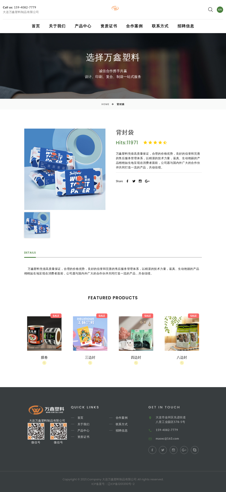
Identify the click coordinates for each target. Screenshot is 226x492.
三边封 (90, 357)
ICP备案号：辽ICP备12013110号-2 (113, 484)
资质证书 (108, 26)
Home (105, 104)
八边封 (182, 357)
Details (30, 253)
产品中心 (83, 26)
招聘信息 (185, 26)
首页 (36, 26)
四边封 (136, 357)
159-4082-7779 (25, 7)
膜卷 (44, 357)
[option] (64, 169)
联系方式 (160, 26)
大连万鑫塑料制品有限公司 (21, 12)
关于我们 (57, 26)
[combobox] (220, 10)
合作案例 (134, 26)
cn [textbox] (220, 9)
